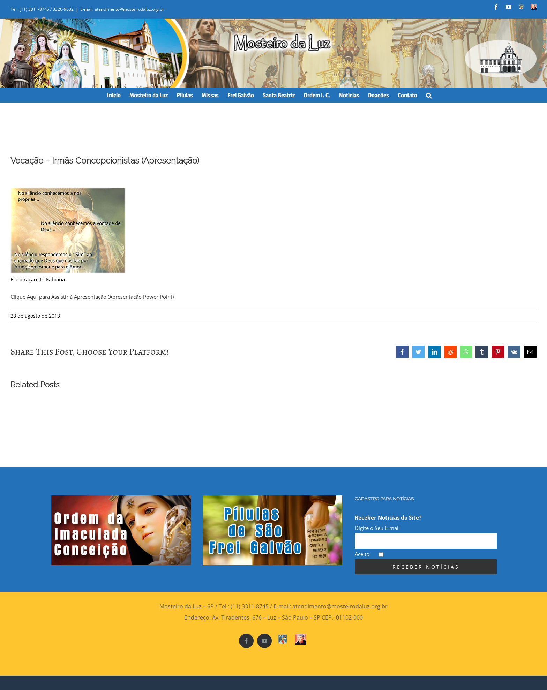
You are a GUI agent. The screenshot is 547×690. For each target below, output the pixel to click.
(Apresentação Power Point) (141, 296)
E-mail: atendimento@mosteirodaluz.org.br (122, 9)
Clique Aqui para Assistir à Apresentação (58, 296)
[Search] (429, 95)
